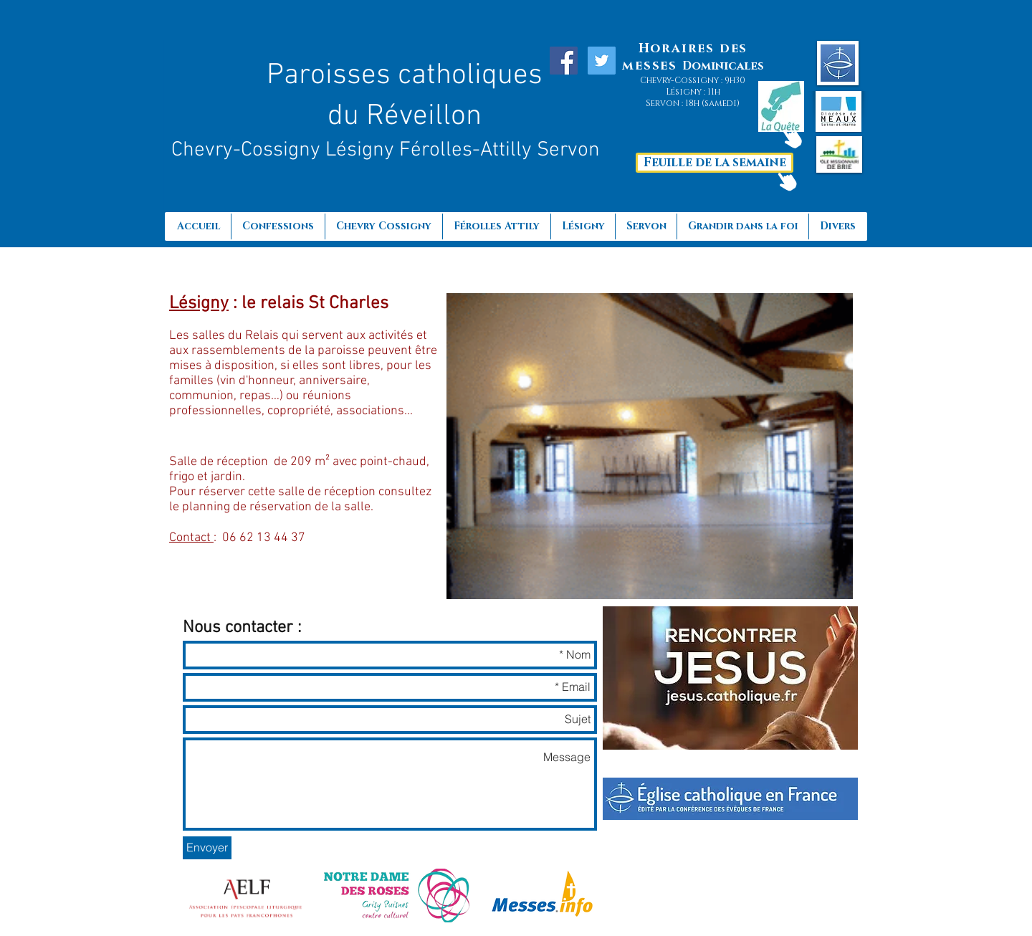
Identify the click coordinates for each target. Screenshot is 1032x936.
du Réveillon (405, 116)
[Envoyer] (207, 847)
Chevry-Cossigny (248, 150)
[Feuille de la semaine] (714, 163)
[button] (742, 226)
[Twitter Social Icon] (602, 61)
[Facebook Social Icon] (564, 61)
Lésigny (362, 150)
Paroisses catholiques (405, 75)
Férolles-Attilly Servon (499, 150)
